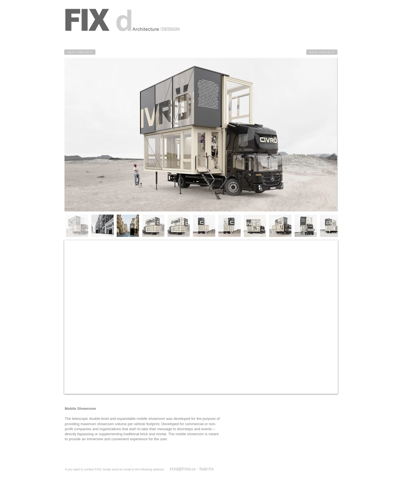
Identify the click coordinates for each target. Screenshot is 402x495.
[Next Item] (310, 135)
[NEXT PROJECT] (79, 52)
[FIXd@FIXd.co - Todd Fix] (191, 469)
